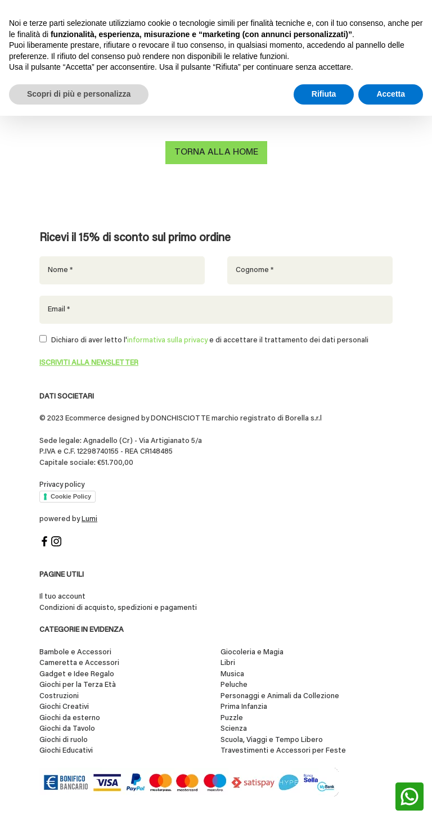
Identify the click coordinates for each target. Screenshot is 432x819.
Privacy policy (61, 484)
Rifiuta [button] (324, 93)
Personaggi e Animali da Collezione (279, 696)
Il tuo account (62, 596)
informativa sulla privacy (167, 340)
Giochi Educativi (66, 750)
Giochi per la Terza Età (77, 685)
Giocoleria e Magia (252, 652)
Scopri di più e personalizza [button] (78, 93)
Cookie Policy (71, 496)
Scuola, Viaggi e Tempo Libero (271, 740)
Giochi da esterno (69, 718)
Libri (227, 663)
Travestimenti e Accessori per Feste (283, 750)
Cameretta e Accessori (79, 663)
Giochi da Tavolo (67, 728)
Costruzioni (59, 696)
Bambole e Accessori (75, 652)
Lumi (89, 519)
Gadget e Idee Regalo (76, 674)
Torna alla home (216, 152)
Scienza (233, 728)
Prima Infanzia (243, 707)
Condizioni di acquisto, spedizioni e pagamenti (118, 608)
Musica (232, 674)
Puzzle (231, 718)
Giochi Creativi (64, 707)
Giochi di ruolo (63, 740)
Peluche (234, 685)
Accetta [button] (390, 93)
